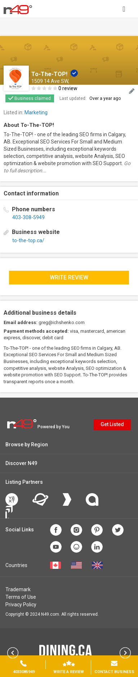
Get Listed (112, 424)
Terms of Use (20, 597)
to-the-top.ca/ (28, 240)
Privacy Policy (20, 604)
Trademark (18, 589)
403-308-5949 (28, 217)
